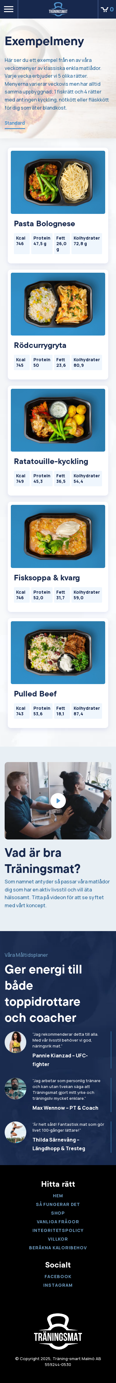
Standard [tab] (15, 123)
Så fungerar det (58, 1204)
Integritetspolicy (57, 1230)
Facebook (58, 1276)
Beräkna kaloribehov (58, 1248)
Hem (58, 1196)
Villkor (58, 1239)
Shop (58, 1213)
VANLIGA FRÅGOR (58, 1222)
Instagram (57, 1285)
